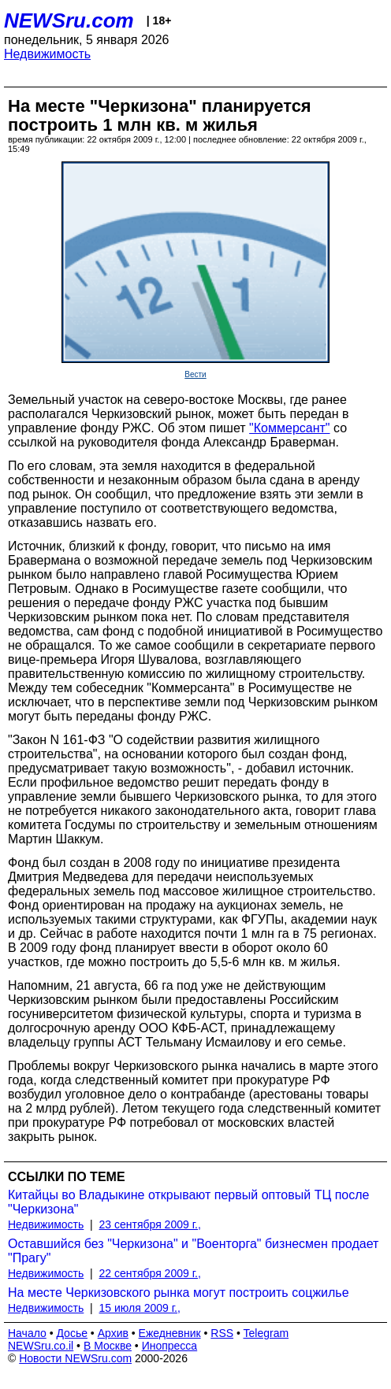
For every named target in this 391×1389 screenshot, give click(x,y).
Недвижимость (47, 54)
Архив (113, 1333)
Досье (72, 1333)
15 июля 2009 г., (140, 1308)
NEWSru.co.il (40, 1345)
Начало (27, 1333)
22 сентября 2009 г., (150, 1273)
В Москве (108, 1345)
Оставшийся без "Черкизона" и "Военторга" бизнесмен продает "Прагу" (193, 1251)
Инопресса (170, 1345)
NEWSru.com (69, 20)
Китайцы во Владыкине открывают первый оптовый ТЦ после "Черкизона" (188, 1202)
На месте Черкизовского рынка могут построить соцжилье (178, 1292)
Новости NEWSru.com (75, 1358)
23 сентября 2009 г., (150, 1224)
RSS (221, 1333)
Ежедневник (170, 1333)
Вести (195, 374)
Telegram (266, 1333)
